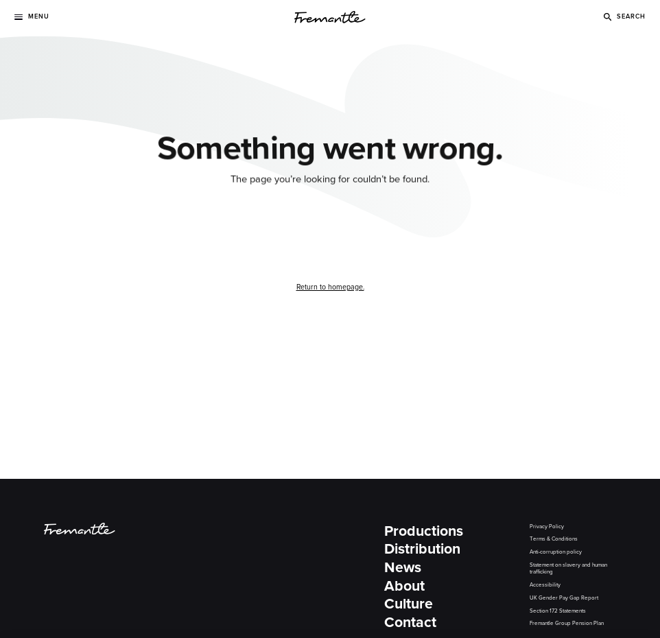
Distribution (422, 549)
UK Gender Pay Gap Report (564, 598)
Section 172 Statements (558, 611)
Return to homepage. (330, 286)
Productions (423, 531)
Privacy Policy (547, 526)
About (404, 586)
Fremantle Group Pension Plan (567, 623)
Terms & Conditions (554, 539)
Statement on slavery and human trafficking (568, 568)
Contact (410, 622)
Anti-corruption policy (556, 552)
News (402, 567)
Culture (408, 604)
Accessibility (545, 585)
